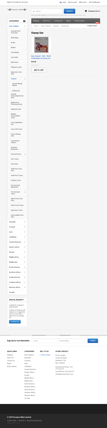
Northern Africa (14, 272)
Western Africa (14, 287)
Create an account (21, 2)
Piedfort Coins (16, 180)
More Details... (46, 355)
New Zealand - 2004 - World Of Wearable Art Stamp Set (41, 57)
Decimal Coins (16, 154)
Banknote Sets (16, 109)
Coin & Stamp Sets (16, 135)
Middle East (13, 262)
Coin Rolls (14, 57)
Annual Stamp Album (17, 84)
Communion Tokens (15, 141)
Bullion (13, 47)
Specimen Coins (17, 210)
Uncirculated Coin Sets (17, 216)
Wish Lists (82, 2)
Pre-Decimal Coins (15, 193)
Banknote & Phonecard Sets (16, 103)
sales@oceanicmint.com (64, 374)
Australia (12, 222)
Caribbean (12, 237)
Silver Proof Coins (17, 205)
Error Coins (15, 159)
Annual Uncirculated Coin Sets (17, 96)
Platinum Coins (16, 67)
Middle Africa (14, 257)
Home (36, 26)
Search (34, 11)
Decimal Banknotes (14, 148)
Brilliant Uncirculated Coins (15, 116)
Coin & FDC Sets (16, 129)
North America (14, 267)
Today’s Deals (92, 26)
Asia (10, 232)
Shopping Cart (94, 11)
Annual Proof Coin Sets (15, 32)
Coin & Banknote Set (16, 123)
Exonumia (14, 164)
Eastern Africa (14, 247)
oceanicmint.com (13, 423)
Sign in (9, 2)
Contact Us (15, 322)
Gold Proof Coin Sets (16, 169)
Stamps (14, 79)
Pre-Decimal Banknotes (15, 186)
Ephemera (14, 62)
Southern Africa (15, 282)
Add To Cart (39, 70)
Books (13, 43)
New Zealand (13, 26)
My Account (72, 2)
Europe (11, 252)
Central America (15, 242)
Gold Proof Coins (17, 175)
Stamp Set (16, 91)
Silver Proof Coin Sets (17, 199)
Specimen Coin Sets (16, 73)
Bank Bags (14, 38)
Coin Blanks (15, 52)
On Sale (12, 292)
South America (14, 277)
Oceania (12, 227)
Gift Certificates (94, 2)
